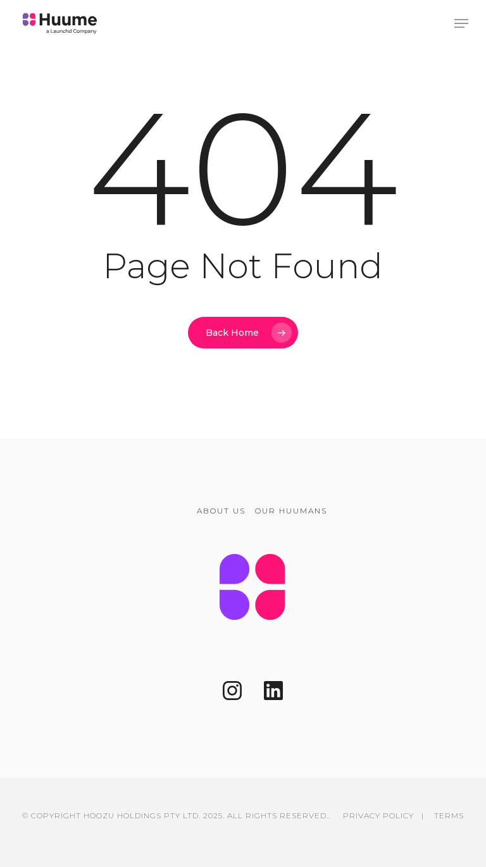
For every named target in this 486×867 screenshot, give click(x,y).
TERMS (449, 815)
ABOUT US (221, 510)
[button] (461, 23)
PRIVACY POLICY (378, 815)
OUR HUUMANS (291, 510)
